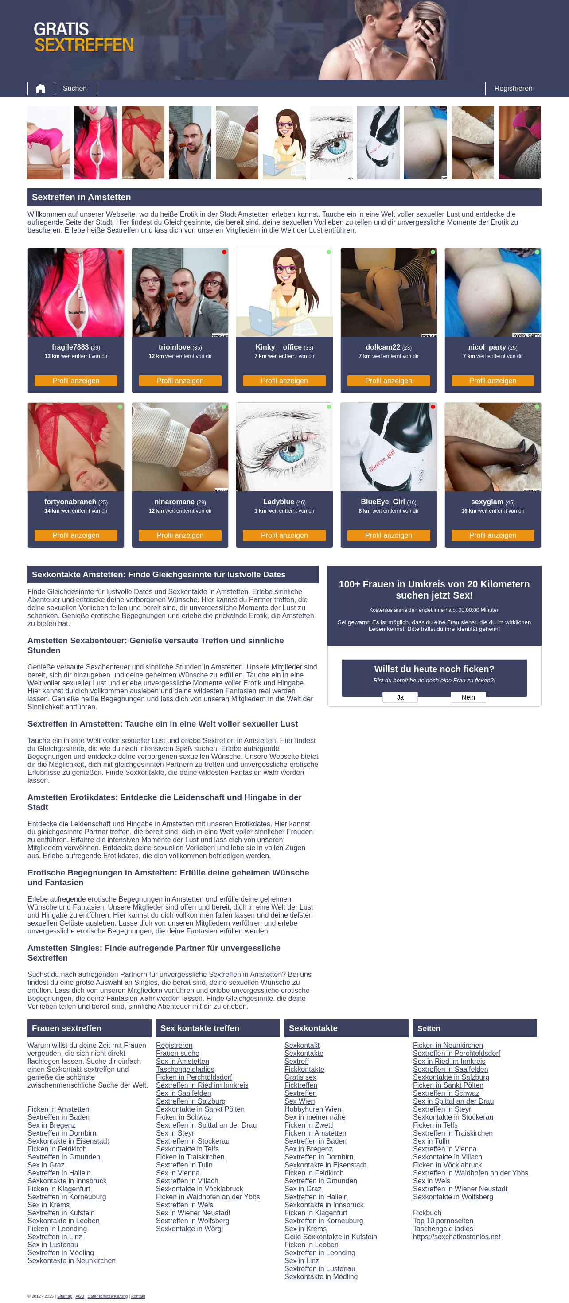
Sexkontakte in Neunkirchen (71, 1260)
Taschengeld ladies (443, 1229)
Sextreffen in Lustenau (319, 1268)
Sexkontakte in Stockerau (453, 1117)
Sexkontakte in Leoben (63, 1221)
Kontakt (138, 1296)
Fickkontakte (304, 1069)
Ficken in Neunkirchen (448, 1045)
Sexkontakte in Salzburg (451, 1077)
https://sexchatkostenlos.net (456, 1237)
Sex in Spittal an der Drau (453, 1101)
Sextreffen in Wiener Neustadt (460, 1189)
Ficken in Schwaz (183, 1117)
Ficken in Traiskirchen (190, 1157)
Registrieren (514, 88)
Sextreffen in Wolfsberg (193, 1221)
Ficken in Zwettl (309, 1125)
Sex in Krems (48, 1205)
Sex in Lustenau (52, 1245)
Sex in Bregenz (51, 1125)
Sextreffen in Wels (184, 1205)
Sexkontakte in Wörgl (189, 1229)
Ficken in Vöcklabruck (447, 1165)
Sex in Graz (46, 1165)
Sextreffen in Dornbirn (61, 1133)
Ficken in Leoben (311, 1245)
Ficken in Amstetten (58, 1109)
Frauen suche (177, 1053)
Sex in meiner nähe (315, 1117)
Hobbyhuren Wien (312, 1109)
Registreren (174, 1045)
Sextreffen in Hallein (59, 1173)
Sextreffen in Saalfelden (450, 1069)
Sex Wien (299, 1101)
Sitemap (64, 1296)
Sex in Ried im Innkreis (449, 1061)
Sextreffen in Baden (58, 1117)
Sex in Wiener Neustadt (193, 1213)
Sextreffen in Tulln (184, 1165)
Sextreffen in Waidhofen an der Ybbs (470, 1173)
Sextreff (296, 1061)
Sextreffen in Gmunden (63, 1157)
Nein (468, 697)
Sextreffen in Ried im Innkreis (202, 1085)
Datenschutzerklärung (108, 1296)
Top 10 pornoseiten (443, 1221)
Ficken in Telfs (435, 1125)
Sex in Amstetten (182, 1061)
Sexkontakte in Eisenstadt (68, 1141)
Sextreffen (300, 1093)
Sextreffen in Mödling (60, 1252)
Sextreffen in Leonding (319, 1252)
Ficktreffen (300, 1085)
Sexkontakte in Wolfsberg (453, 1197)
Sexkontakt (302, 1045)
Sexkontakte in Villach (447, 1157)
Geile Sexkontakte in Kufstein (330, 1237)
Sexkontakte (303, 1053)
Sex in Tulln (431, 1141)
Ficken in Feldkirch (56, 1149)
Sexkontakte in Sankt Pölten (200, 1109)
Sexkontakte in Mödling (321, 1276)
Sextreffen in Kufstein (61, 1213)
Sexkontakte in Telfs (187, 1149)
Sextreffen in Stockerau (193, 1141)
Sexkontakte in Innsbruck (67, 1181)
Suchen (75, 88)
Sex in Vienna (177, 1173)
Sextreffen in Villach (187, 1181)
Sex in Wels (431, 1181)
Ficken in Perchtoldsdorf (194, 1077)
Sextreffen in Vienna (445, 1149)
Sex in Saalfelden (183, 1093)
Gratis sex (300, 1077)
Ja (400, 697)
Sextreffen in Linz (54, 1237)
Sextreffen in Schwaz (446, 1093)
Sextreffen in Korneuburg (66, 1197)
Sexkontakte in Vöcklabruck (199, 1189)
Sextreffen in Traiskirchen (453, 1133)
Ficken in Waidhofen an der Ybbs (208, 1197)
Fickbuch (427, 1213)
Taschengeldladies (185, 1069)
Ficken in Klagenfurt (58, 1189)
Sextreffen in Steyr (442, 1109)
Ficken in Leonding (57, 1229)
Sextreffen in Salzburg (191, 1101)
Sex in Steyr (175, 1133)
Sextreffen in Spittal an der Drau (206, 1125)
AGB (79, 1296)
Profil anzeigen (76, 381)
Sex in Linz (301, 1260)
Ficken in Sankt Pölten (448, 1085)
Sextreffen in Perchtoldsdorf (456, 1053)
